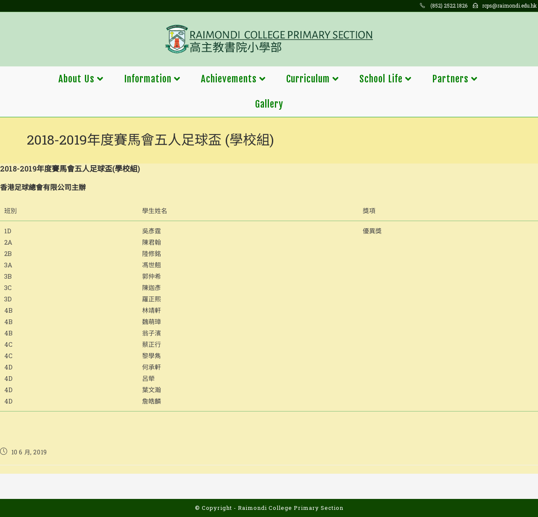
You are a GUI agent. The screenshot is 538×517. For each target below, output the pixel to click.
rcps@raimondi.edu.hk (509, 5)
